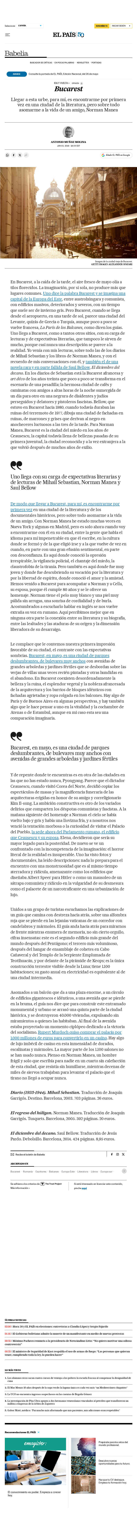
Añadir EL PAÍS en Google (118, 155)
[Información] (81, 83)
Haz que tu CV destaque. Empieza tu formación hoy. (113, 1481)
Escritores (40, 1171)
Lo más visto (13, 1370)
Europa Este (68, 1171)
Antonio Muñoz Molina (68, 142)
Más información (20, 1188)
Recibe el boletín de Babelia (30, 1154)
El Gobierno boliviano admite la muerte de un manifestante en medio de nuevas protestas (68, 1333)
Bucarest (15, 1171)
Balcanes (54, 1171)
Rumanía (28, 1171)
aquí (84, 1188)
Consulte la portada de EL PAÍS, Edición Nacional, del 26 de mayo (63, 73)
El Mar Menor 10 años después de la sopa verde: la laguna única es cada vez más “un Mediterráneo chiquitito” (67, 1387)
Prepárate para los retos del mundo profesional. (113, 1443)
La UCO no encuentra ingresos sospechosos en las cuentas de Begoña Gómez (49, 1394)
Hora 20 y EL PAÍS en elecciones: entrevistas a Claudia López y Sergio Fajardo (60, 1326)
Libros (94, 1171)
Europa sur (106, 1171)
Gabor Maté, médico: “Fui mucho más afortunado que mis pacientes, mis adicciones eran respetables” (63, 1410)
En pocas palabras (64, 63)
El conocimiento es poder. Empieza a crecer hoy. (34, 1493)
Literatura (82, 1171)
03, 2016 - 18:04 (68, 146)
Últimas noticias (16, 1320)
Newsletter (83, 63)
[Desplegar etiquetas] (124, 1171)
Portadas (96, 63)
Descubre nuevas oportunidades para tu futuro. (114, 1462)
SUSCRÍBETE (102, 26)
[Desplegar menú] (8, 35)
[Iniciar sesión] (121, 26)
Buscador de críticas (41, 63)
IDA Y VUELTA (61, 83)
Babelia (17, 53)
